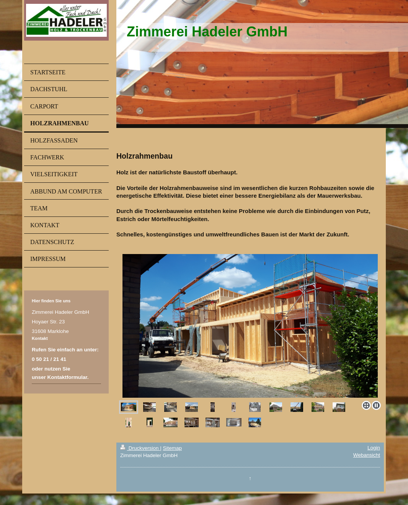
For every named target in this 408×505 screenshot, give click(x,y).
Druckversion (140, 448)
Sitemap (172, 448)
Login (373, 448)
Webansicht (366, 455)
